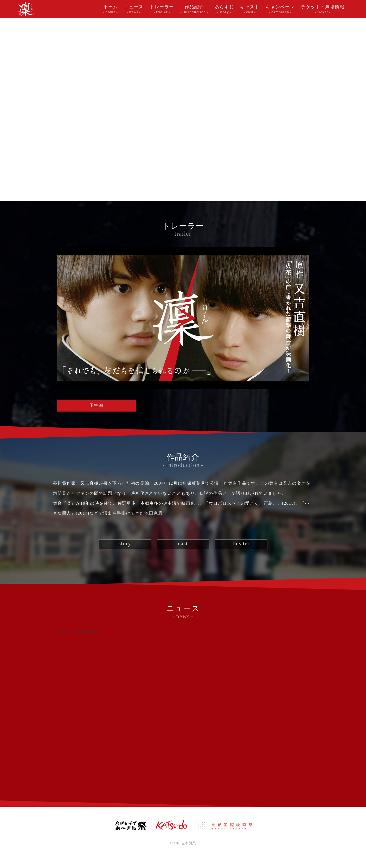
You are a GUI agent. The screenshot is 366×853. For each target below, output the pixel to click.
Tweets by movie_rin (78, 632)
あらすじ (224, 9)
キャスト (249, 9)
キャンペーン (280, 9)
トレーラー (162, 9)
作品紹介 (194, 9)
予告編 (96, 405)
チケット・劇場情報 (322, 9)
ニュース (134, 9)
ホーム (110, 9)
